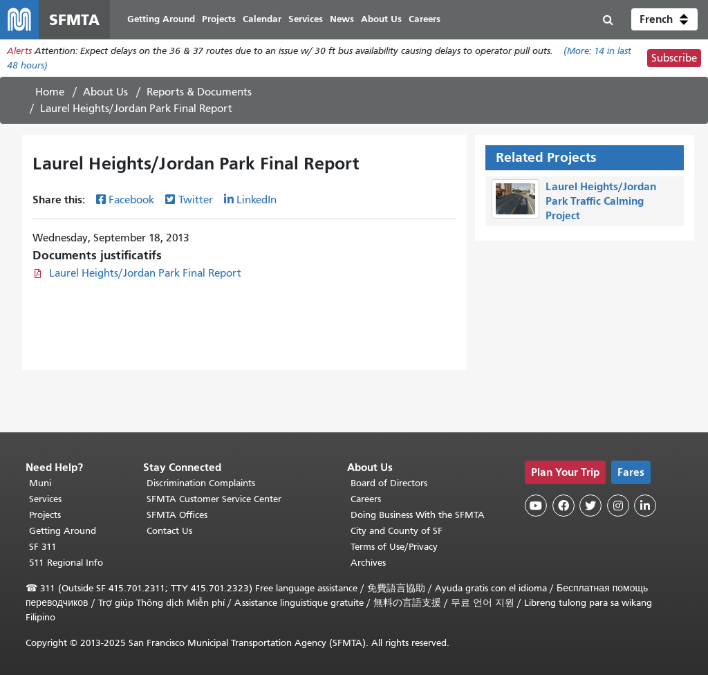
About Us (105, 92)
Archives (368, 562)
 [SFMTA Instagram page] (618, 505)
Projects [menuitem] (219, 19)
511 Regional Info (66, 562)
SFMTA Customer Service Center (214, 499)
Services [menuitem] (305, 19)
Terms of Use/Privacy (394, 547)
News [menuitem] (342, 19)
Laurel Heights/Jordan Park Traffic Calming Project (601, 201)
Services (45, 499)
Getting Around (62, 531)
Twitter (195, 200)
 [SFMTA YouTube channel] (536, 505)
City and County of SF (396, 531)
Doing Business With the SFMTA (418, 515)
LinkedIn (256, 200)
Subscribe (674, 58)
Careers (366, 499)
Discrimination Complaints (201, 483)
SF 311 (43, 547)
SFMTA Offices (177, 515)
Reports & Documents (199, 92)
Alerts (19, 51)
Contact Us (169, 531)
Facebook (131, 200)
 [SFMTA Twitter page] (590, 505)
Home (49, 92)
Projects (45, 515)
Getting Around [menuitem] (161, 19)
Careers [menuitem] (424, 19)
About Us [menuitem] (381, 19)
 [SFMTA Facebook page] (563, 505)
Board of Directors (389, 483)
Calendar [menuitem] (262, 19)
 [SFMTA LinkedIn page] (645, 505)
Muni (40, 483)
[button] (664, 19)
